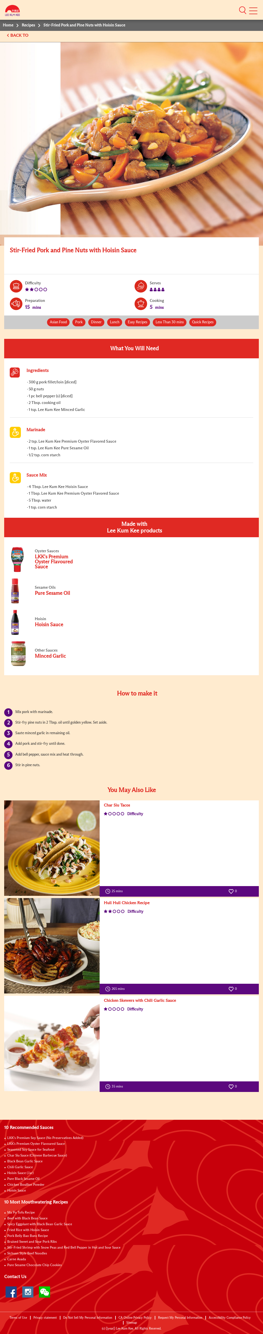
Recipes (28, 25)
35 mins (115, 1086)
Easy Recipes (137, 322)
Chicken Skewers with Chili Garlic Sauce (140, 1000)
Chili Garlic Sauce (20, 1167)
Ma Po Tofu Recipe (21, 1212)
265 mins (116, 989)
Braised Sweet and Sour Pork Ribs (32, 1242)
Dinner (96, 322)
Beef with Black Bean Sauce (27, 1218)
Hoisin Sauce (16, 1190)
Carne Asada (16, 1259)
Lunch (114, 322)
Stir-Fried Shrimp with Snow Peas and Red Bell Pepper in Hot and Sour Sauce (64, 1247)
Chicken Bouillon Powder (26, 1185)
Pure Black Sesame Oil (23, 1179)
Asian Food (58, 322)
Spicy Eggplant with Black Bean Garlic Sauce (39, 1224)
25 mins (115, 891)
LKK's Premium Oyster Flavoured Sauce (36, 1144)
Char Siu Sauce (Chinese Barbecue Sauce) (37, 1155)
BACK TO (20, 35)
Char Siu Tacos (117, 805)
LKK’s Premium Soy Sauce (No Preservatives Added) (45, 1138)
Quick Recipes (202, 322)
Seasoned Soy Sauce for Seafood (31, 1149)
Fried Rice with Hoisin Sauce (28, 1230)
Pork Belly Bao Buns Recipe (27, 1236)
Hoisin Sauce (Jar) (20, 1173)
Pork (79, 322)
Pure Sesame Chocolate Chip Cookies (34, 1265)
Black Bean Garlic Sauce (25, 1161)
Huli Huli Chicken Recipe (126, 903)
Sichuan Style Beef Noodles (27, 1253)
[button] (242, 10)
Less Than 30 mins (170, 322)
